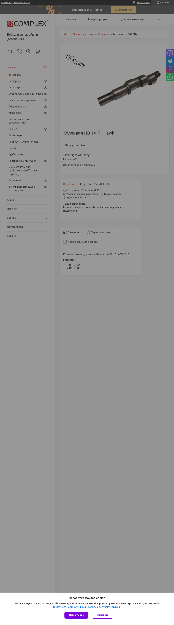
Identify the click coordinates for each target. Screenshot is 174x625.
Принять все (76, 615)
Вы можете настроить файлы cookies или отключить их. (85, 607)
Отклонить (102, 615)
